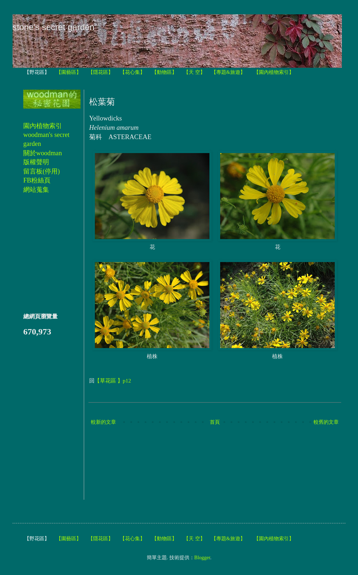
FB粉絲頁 (36, 180)
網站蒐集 (36, 189)
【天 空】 (194, 72)
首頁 (215, 422)
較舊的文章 (326, 422)
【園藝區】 (68, 72)
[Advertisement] (122, 463)
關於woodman (42, 153)
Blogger (202, 557)
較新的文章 (103, 422)
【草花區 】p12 (113, 380)
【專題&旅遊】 (228, 72)
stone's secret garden (54, 27)
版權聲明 (36, 162)
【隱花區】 (100, 72)
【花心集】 (132, 72)
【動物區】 (164, 72)
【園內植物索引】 (274, 72)
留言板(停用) (41, 171)
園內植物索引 (42, 125)
